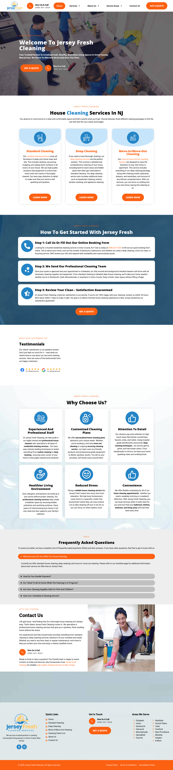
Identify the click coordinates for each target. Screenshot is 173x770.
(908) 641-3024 (114, 248)
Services (74, 6)
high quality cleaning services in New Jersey (55, 665)
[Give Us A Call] (30, 6)
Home (59, 6)
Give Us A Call (41, 5)
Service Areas (114, 6)
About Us (93, 6)
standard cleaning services (38, 156)
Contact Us (134, 6)
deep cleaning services (80, 159)
